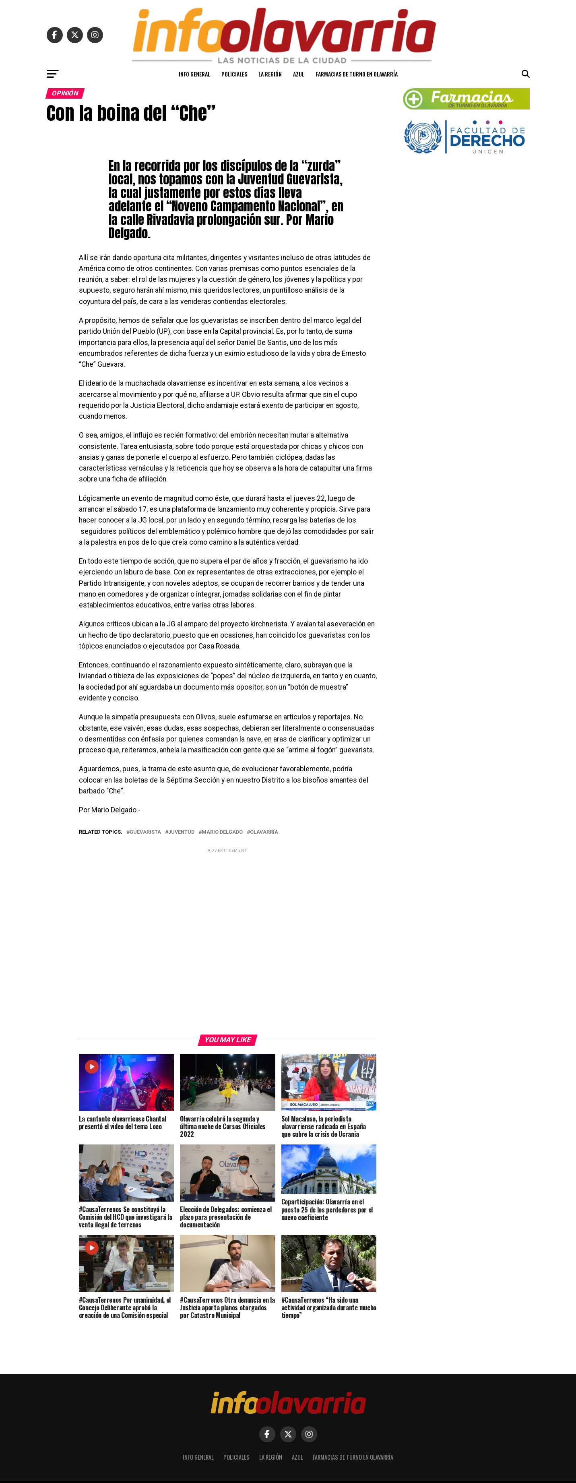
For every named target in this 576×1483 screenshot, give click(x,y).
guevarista (145, 832)
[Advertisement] (228, 941)
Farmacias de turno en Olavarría (357, 74)
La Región (270, 74)
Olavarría (264, 832)
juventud (181, 832)
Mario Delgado (222, 832)
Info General (194, 74)
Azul (298, 74)
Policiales (234, 74)
